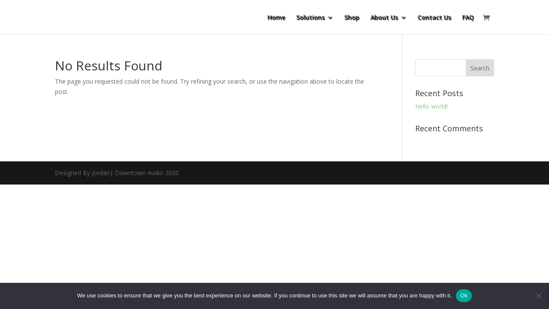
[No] (538, 295)
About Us (384, 17)
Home (276, 17)
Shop (351, 17)
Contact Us (434, 17)
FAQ (468, 17)
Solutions (310, 17)
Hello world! (431, 106)
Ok (464, 295)
